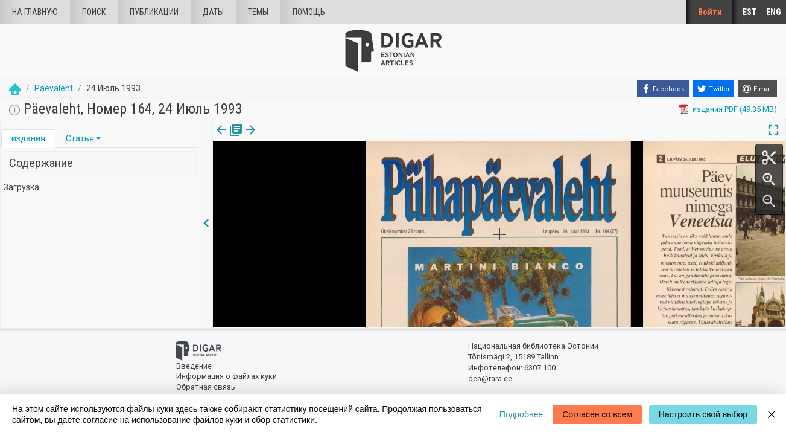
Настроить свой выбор (703, 414)
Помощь (309, 12)
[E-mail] (757, 88)
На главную (35, 12)
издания (28, 138)
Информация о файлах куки (226, 376)
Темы (258, 12)
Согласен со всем (597, 414)
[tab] (28, 138)
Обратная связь (205, 387)
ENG (773, 12)
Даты (213, 12)
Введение (194, 365)
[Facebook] (663, 88)
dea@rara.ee (490, 378)
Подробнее (521, 414)
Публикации (154, 12)
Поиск (94, 12)
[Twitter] (713, 88)
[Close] (771, 414)
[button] (98, 138)
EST (749, 12)
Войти (710, 12)
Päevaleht (53, 88)
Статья (80, 138)
